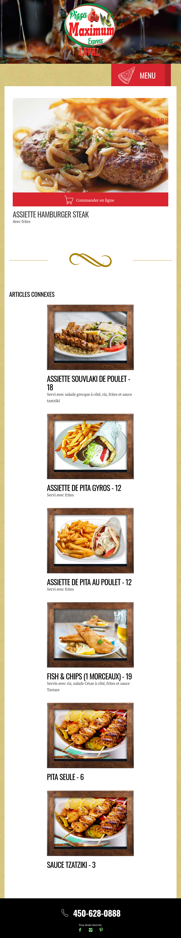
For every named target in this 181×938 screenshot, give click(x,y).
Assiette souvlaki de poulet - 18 (88, 382)
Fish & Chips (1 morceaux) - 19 (89, 676)
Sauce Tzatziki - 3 (71, 864)
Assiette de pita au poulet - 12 (89, 581)
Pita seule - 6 (65, 776)
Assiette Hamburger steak (51, 214)
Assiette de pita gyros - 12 (84, 487)
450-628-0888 (90, 913)
